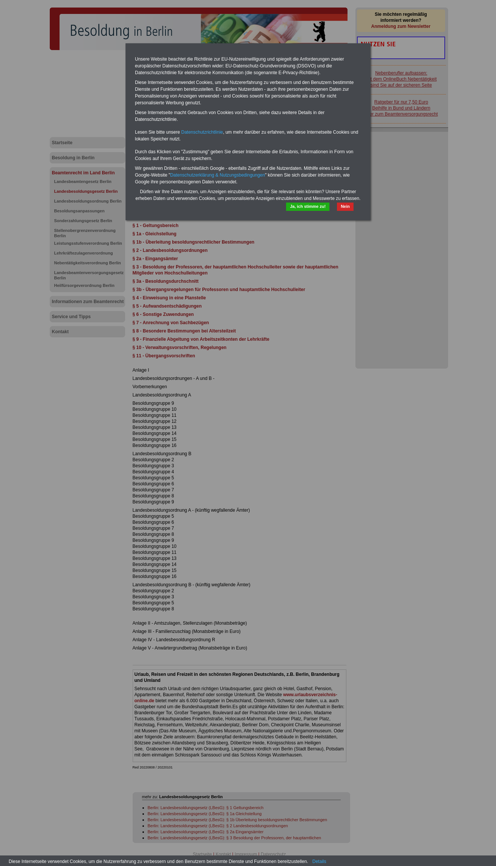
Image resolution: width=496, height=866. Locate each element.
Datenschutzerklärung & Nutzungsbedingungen (217, 175)
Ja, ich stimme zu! (308, 206)
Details (319, 861)
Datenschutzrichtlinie (202, 132)
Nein (345, 206)
